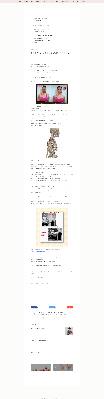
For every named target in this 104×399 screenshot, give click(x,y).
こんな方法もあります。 (56, 196)
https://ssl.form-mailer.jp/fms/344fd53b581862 (40, 251)
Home (20, 1)
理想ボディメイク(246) (34, 283)
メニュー (32, 1)
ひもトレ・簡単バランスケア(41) (43, 283)
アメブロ (83, 1)
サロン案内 (26, 1)
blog (73, 1)
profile (78, 1)
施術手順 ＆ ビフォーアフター (41, 1)
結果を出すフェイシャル (36, 352)
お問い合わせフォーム (66, 1)
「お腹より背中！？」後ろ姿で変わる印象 (39, 340)
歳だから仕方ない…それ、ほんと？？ (39, 328)
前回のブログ (36, 257)
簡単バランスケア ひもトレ (54, 1)
